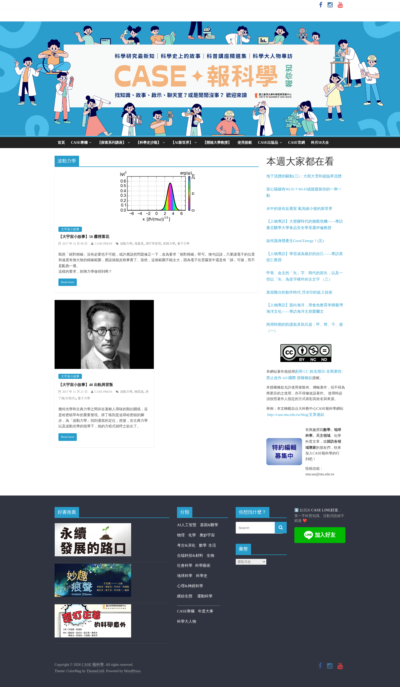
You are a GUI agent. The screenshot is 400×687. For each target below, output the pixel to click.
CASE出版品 (268, 142)
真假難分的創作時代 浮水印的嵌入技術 (299, 292)
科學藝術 (202, 565)
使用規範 (245, 142)
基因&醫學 (209, 525)
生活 (212, 545)
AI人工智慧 (186, 525)
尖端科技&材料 (190, 555)
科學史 (201, 576)
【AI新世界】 (182, 142)
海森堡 (139, 243)
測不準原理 (153, 243)
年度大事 (205, 611)
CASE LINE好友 (324, 510)
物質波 (139, 391)
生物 (210, 555)
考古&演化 (186, 545)
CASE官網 (296, 142)
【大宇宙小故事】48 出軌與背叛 (85, 385)
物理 (181, 535)
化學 (192, 535)
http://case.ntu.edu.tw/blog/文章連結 (295, 415)
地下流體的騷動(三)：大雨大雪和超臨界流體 (304, 176)
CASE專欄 (79, 142)
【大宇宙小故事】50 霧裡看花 (83, 237)
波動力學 (126, 243)
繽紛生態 (187, 596)
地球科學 (184, 576)
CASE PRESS (103, 243)
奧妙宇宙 (207, 535)
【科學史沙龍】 (148, 142)
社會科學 (186, 565)
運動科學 (204, 596)
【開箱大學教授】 (217, 142)
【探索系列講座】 (111, 142)
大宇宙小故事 (70, 229)
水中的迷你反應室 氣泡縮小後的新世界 (299, 209)
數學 (204, 545)
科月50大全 (320, 142)
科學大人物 (186, 621)
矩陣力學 (169, 243)
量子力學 (183, 243)
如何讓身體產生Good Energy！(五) (295, 241)
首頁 (61, 142)
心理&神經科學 (190, 586)
